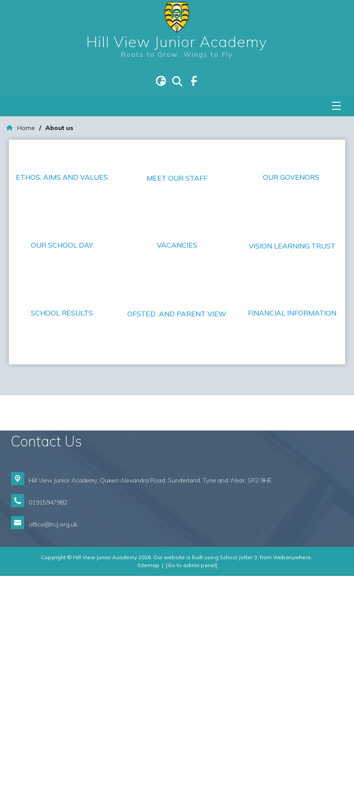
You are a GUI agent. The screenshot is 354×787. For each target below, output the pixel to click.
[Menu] (336, 105)
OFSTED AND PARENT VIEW (176, 524)
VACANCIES (177, 308)
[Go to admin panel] (191, 776)
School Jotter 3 (238, 768)
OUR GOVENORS (292, 177)
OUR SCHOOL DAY (62, 308)
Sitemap (148, 776)
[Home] (21, 128)
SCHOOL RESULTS (62, 438)
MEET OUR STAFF (177, 242)
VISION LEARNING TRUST (292, 371)
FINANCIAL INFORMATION (292, 438)
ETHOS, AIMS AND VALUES (62, 177)
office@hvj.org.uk (53, 735)
